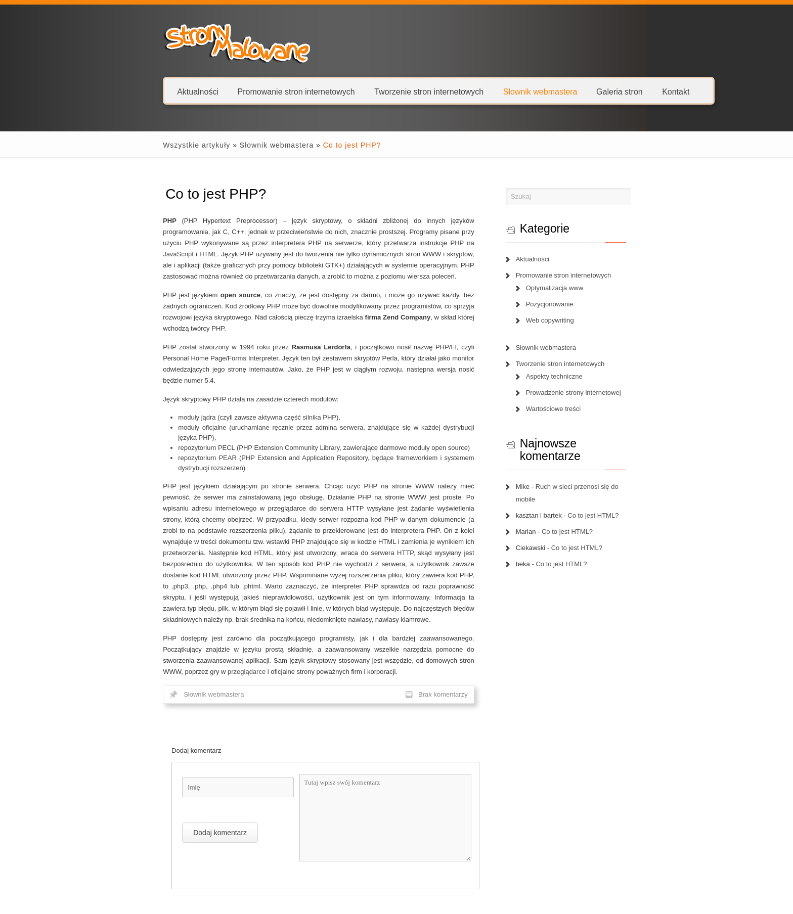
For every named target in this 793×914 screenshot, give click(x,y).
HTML (297, 243)
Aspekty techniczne (571, 376)
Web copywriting (567, 320)
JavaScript (267, 243)
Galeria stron (573, 91)
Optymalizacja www (571, 288)
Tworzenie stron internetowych (383, 91)
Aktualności (152, 91)
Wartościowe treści (570, 409)
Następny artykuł (463, 845)
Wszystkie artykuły (151, 145)
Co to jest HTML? (610, 490)
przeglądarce (371, 584)
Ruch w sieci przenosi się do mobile (605, 474)
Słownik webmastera (494, 91)
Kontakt (629, 91)
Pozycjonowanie (567, 304)
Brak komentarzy (461, 618)
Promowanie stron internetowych (250, 91)
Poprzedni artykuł (147, 845)
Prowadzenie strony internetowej (590, 392)
